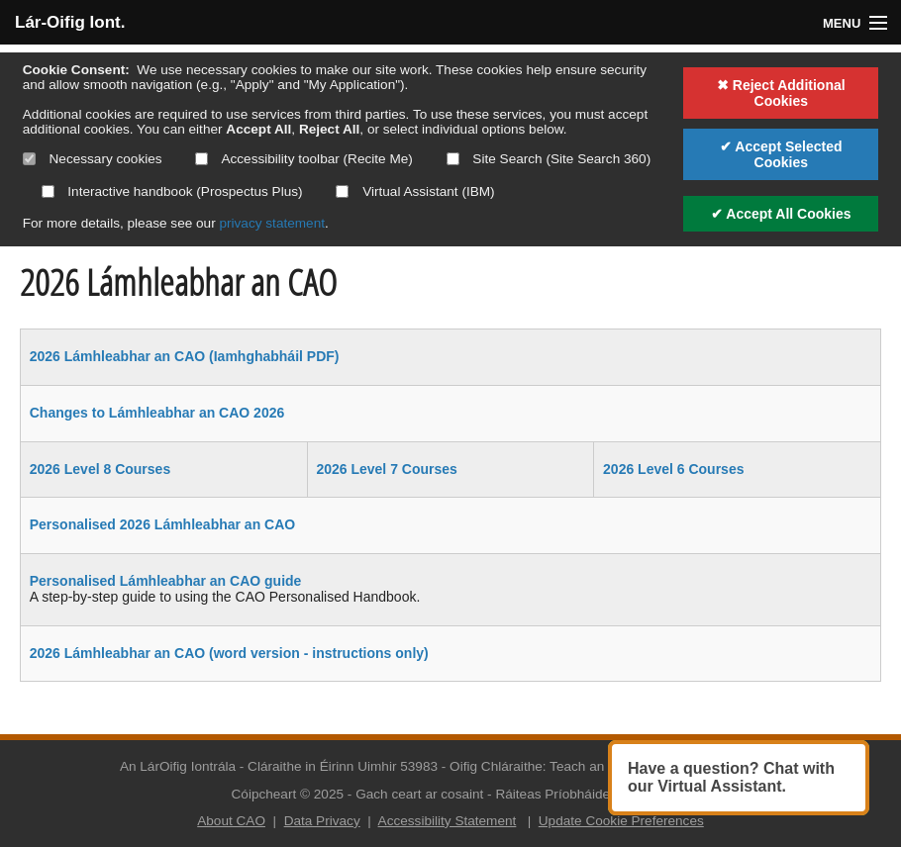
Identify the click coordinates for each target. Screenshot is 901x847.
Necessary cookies (92, 158)
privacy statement (272, 223)
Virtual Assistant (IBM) (415, 191)
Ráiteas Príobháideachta (569, 794)
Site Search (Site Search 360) (549, 158)
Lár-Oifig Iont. (70, 22)
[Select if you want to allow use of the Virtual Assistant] (342, 191)
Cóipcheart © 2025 (288, 794)
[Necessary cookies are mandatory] (29, 158)
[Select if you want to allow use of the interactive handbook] (48, 191)
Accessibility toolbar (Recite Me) (303, 158)
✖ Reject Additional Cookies (781, 93)
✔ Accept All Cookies (781, 214)
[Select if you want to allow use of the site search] (453, 158)
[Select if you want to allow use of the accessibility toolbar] (201, 158)
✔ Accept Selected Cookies (781, 154)
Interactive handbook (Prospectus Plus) (172, 191)
